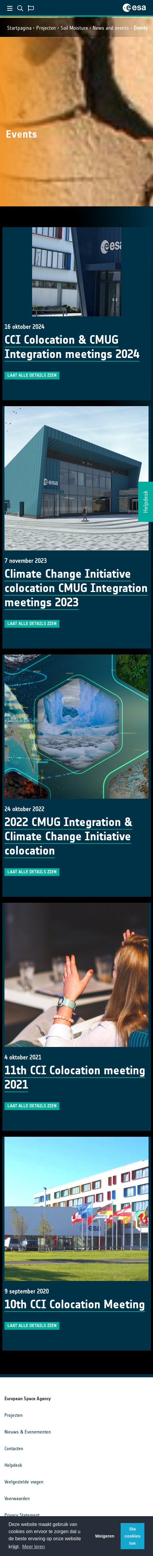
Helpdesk (13, 1465)
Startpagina (19, 28)
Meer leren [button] (33, 1546)
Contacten (13, 1448)
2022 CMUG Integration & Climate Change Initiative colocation (68, 836)
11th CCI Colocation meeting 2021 (74, 1077)
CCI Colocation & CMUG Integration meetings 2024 (71, 347)
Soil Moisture (74, 28)
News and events (111, 28)
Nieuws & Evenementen (27, 1432)
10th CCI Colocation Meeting (74, 1304)
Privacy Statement (22, 1515)
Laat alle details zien (31, 375)
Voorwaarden (17, 1498)
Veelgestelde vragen (23, 1482)
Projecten (46, 28)
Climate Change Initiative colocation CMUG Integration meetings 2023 (76, 588)
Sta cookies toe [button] (132, 1536)
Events (141, 28)
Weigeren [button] (104, 1536)
